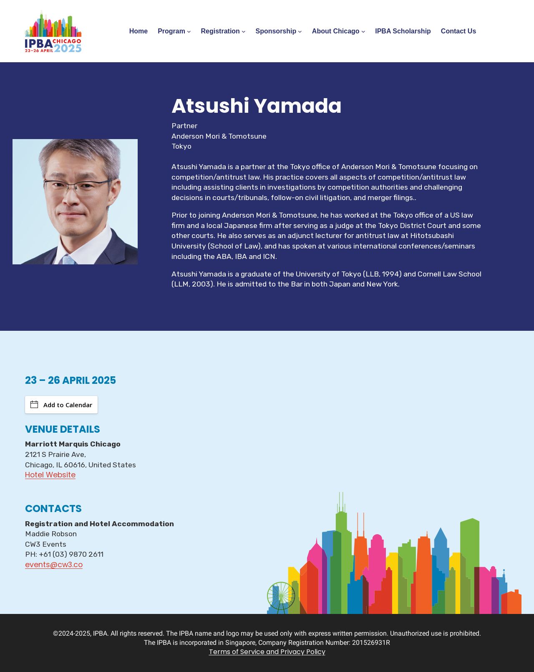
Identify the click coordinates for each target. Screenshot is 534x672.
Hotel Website (50, 475)
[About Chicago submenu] (363, 31)
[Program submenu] (189, 31)
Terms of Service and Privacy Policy (267, 652)
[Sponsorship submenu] (300, 31)
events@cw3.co (54, 565)
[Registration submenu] (244, 31)
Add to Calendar (61, 405)
